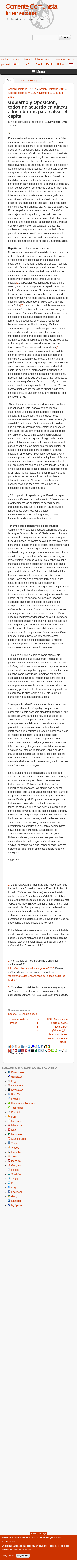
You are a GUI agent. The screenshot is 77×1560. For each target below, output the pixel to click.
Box (13, 1183)
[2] (21, 305)
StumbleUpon (19, 1138)
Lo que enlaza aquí (28, 80)
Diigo (14, 1187)
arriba (38, 1025)
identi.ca (16, 1161)
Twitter (15, 1178)
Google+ (16, 1165)
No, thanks (22, 1557)
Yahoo (14, 1156)
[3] (57, 347)
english (5, 59)
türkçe (70, 59)
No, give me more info (20, 1551)
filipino (60, 64)
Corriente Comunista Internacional (31, 10)
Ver (10, 80)
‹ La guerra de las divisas (19, 1021)
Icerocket (16, 1152)
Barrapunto (17, 1072)
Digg (13, 1081)
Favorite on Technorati (23, 1103)
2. (9, 960)
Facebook (16, 1192)
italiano (39, 59)
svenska (49, 59)
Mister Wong (18, 1125)
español (60, 59)
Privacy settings (38, 1535)
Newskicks (17, 1090)
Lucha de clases (28, 1014)
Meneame (16, 1121)
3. (9, 987)
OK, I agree (8, 1557)
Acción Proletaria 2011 (52, 89)
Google (15, 1196)
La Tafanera (17, 1085)
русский (5, 64)
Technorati (17, 1107)
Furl (13, 1116)
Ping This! (16, 1094)
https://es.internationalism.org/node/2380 (31, 968)
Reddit (15, 1169)
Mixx (13, 1130)
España (12, 1014)
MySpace (16, 1205)
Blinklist (15, 1112)
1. (9, 884)
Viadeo (15, 1147)
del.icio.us (16, 1076)
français (16, 59)
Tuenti (14, 1143)
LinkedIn (16, 1201)
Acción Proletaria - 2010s (22, 89)
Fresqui (15, 1099)
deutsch (27, 59)
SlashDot (16, 1174)
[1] (17, 282)
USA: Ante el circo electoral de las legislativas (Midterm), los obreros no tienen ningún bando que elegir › (57, 1030)
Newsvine (16, 1134)
